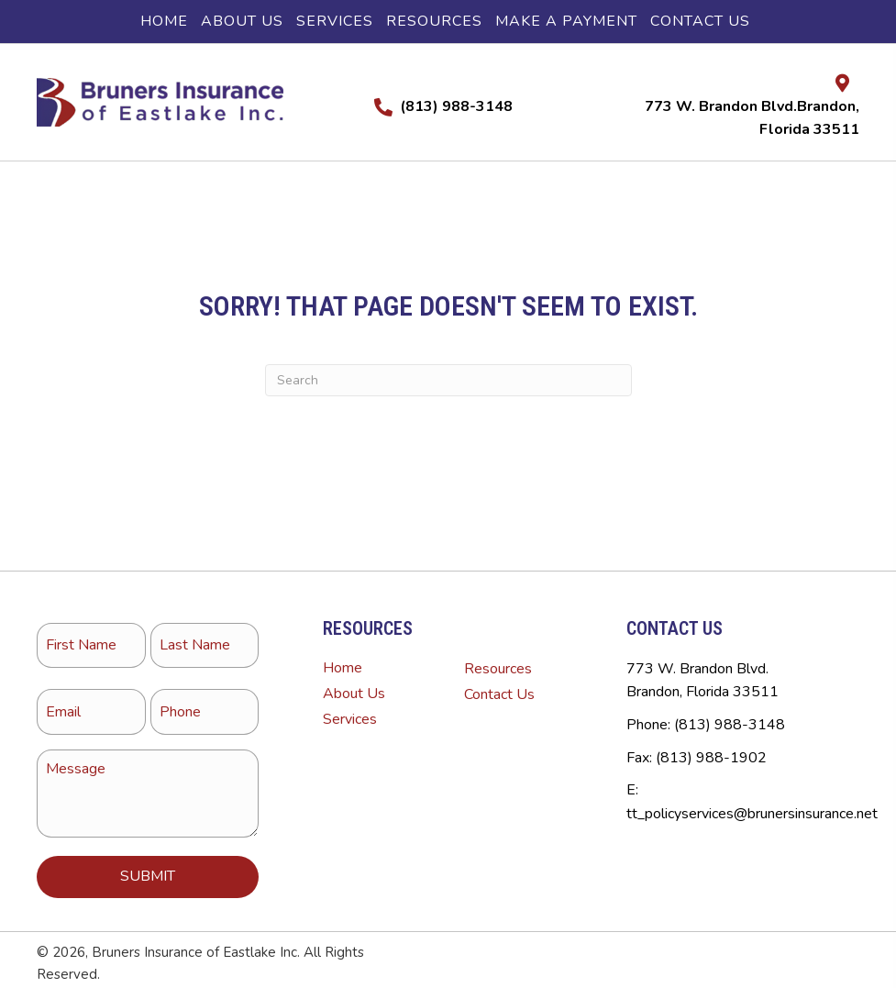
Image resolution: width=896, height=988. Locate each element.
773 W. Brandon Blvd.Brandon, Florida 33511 (702, 681)
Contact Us (499, 694)
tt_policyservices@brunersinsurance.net (752, 814)
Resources (498, 669)
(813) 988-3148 (456, 106)
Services (350, 719)
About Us (354, 693)
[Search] (448, 380)
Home (342, 668)
